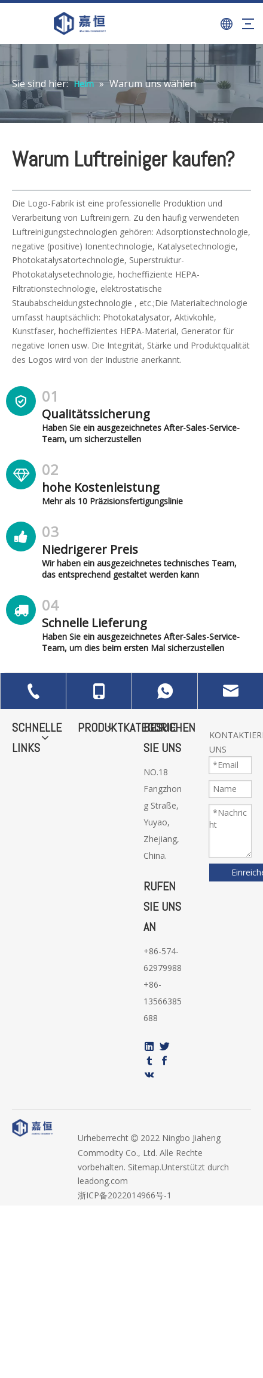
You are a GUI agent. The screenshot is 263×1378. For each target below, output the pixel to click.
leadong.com (103, 1180)
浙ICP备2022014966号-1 (125, 1195)
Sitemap (144, 1167)
